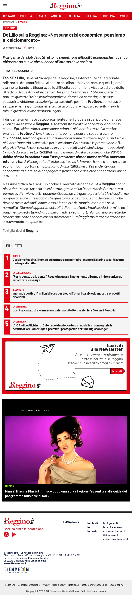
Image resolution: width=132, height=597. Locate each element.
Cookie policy (59, 584)
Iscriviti (117, 371)
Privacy (46, 584)
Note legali (73, 584)
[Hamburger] (5, 6)
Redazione (10, 584)
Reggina (22, 22)
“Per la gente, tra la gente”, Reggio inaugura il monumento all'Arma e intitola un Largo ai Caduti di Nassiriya (67, 278)
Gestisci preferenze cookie (94, 584)
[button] (125, 24)
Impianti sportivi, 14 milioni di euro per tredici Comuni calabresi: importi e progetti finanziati (66, 295)
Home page (8, 22)
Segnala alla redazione (29, 584)
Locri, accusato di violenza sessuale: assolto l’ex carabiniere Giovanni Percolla (64, 310)
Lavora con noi (117, 584)
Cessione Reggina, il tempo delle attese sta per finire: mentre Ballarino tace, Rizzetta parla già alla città (68, 261)
